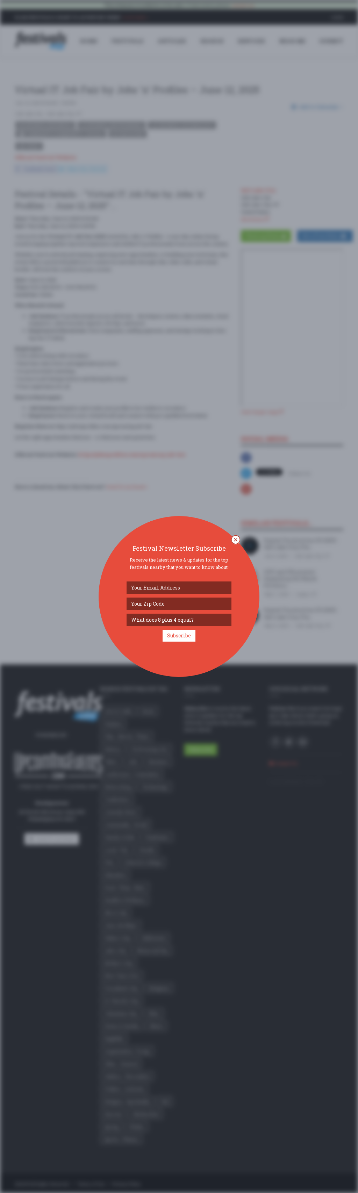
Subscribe (179, 635)
